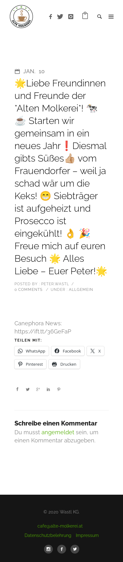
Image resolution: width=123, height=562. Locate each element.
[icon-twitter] (62, 16)
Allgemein (80, 289)
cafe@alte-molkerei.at (60, 525)
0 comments (28, 289)
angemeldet (58, 432)
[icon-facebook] (52, 16)
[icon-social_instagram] (50, 549)
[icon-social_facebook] (63, 549)
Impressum (87, 535)
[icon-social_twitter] (74, 549)
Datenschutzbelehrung (48, 535)
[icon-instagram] (71, 16)
